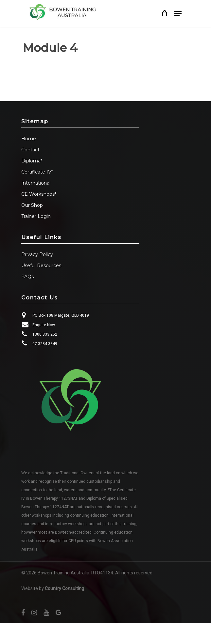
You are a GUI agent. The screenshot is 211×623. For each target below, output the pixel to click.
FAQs (27, 277)
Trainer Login (36, 216)
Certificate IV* (37, 172)
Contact (30, 150)
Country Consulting (64, 588)
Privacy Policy (37, 254)
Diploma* (31, 161)
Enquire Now (43, 325)
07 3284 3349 (44, 344)
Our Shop (32, 205)
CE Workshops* (38, 194)
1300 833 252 (44, 334)
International (35, 183)
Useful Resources (41, 265)
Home (28, 139)
